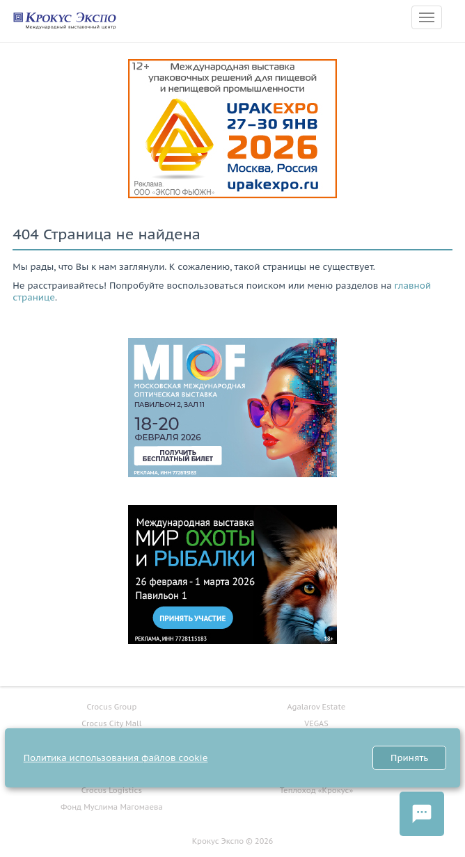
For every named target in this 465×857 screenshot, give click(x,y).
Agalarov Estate (316, 707)
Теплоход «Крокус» (316, 790)
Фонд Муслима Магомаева (112, 807)
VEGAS (316, 723)
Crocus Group (111, 707)
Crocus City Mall (111, 723)
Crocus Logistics (111, 790)
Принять (409, 758)
